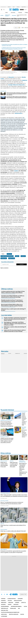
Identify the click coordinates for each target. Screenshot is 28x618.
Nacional (3, 604)
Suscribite (22, 264)
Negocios (10, 602)
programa (24, 80)
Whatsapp (15, 594)
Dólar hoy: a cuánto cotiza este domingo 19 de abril (15, 327)
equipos (16, 170)
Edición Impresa (5, 606)
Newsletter (23, 594)
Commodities (17, 353)
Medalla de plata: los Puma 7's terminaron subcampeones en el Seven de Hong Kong (12, 300)
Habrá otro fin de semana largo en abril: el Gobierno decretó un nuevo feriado (14, 330)
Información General (7, 15)
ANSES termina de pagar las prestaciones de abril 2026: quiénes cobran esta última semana (7, 440)
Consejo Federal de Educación (16, 84)
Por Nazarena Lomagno (5, 505)
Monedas (2, 353)
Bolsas (9, 353)
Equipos (17, 256)
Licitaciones (4, 616)
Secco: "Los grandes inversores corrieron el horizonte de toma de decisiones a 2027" (12, 503)
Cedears (25, 353)
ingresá (25, 9)
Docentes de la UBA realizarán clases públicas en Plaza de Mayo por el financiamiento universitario (16, 97)
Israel (14, 6)
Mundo (9, 604)
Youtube (12, 594)
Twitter (1, 594)
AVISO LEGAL (4, 614)
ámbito (2, 15)
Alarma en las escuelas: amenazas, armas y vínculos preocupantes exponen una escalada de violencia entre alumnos (16, 93)
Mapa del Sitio (4, 610)
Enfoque (18, 6)
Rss (19, 608)
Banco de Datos (18, 600)
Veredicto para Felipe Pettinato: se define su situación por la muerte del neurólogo (12, 296)
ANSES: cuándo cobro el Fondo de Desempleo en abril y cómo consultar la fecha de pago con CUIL (24, 419)
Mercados (3, 602)
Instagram (7, 594)
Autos (25, 606)
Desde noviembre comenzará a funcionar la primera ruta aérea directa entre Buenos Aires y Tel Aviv (15, 319)
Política (10, 600)
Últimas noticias (12, 598)
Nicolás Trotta (11, 258)
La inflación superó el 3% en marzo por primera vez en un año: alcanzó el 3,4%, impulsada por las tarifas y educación (14, 48)
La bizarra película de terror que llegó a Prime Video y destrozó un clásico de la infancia (13, 292)
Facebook (4, 594)
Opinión (17, 602)
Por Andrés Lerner (4, 498)
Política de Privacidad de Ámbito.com (10, 612)
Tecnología (13, 608)
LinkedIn (9, 594)
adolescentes (18, 113)
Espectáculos (4, 608)
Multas (22, 614)
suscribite (21, 9)
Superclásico (24, 6)
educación (14, 15)
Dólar (6, 12)
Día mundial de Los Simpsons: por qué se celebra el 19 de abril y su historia (24, 433)
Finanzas (20, 12)
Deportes (16, 604)
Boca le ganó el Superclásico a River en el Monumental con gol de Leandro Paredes (12, 305)
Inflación (9, 6)
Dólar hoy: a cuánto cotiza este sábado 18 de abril (13, 531)
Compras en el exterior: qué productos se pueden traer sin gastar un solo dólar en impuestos (13, 551)
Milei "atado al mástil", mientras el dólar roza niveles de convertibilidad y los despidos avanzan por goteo (14, 495)
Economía (13, 12)
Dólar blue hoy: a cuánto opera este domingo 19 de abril (13, 309)
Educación (11, 77)
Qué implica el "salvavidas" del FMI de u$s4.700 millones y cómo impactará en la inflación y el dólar (15, 324)
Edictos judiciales (13, 614)
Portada (3, 598)
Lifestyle (23, 602)
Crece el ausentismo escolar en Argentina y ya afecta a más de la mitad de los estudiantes (7, 424)
